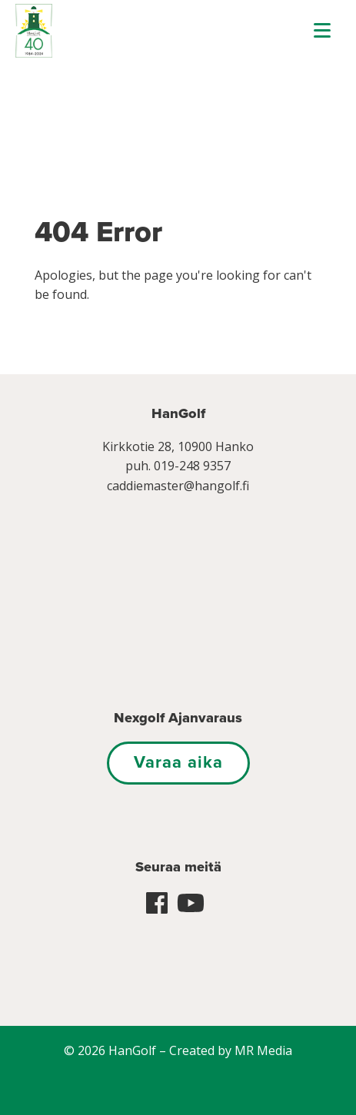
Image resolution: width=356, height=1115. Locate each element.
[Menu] (322, 29)
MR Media (263, 1050)
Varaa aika (178, 762)
